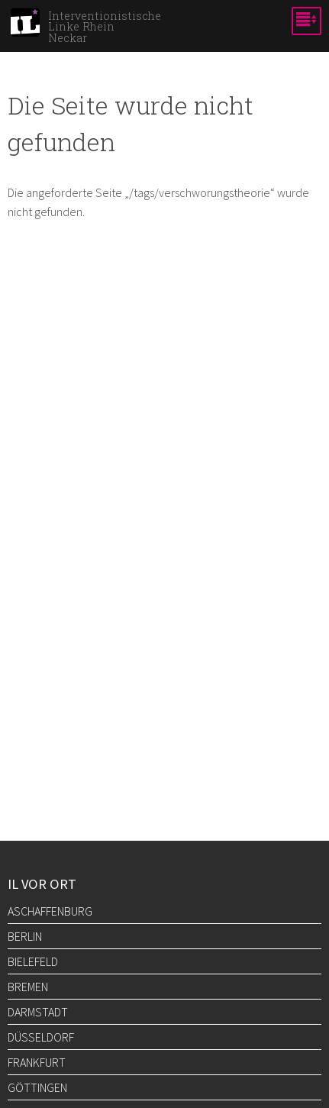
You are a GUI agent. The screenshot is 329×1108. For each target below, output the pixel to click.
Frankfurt (37, 1062)
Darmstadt (38, 1011)
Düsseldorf (41, 1037)
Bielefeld (33, 961)
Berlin (25, 936)
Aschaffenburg (50, 911)
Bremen (28, 986)
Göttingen (37, 1087)
